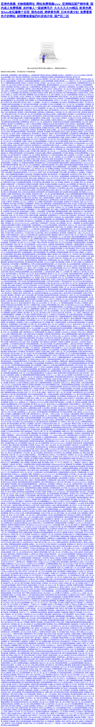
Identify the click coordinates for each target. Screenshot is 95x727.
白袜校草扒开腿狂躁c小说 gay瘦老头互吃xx (33, 236)
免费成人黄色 (17, 293)
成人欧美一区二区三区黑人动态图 (49, 170)
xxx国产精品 (86, 669)
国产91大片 (47, 238)
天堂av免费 (63, 172)
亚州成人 (64, 170)
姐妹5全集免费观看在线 (79, 236)
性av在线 (4, 295)
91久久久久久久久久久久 (29, 108)
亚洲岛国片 (73, 215)
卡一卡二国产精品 (65, 236)
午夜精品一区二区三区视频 (31, 155)
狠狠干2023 (66, 431)
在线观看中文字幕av (56, 433)
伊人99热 (53, 79)
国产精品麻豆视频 (7, 700)
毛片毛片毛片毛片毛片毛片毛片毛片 (20, 600)
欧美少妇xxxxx (74, 141)
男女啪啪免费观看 (77, 704)
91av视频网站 (74, 186)
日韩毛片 (81, 410)
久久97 (74, 159)
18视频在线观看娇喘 (21, 476)
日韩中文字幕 (87, 293)
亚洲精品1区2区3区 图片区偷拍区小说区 (55, 124)
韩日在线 (53, 661)
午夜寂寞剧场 (36, 225)
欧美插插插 (80, 330)
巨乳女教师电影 (82, 355)
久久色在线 (17, 595)
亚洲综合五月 (37, 126)
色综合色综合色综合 (53, 466)
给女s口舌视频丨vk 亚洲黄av (84, 614)
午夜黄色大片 (25, 238)
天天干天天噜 (5, 131)
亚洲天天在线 (54, 145)
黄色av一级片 (87, 174)
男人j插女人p (88, 626)
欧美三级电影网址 (27, 431)
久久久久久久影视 (25, 266)
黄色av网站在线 (14, 445)
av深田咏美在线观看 (55, 386)
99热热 (75, 90)
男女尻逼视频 (54, 172)
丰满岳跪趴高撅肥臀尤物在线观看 (62, 365)
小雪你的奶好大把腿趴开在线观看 (27, 184)
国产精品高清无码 (43, 421)
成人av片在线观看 (40, 205)
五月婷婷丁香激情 (64, 602)
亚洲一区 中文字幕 (58, 676)
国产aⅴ (29, 124)
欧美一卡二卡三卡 (30, 392)
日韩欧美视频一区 (7, 663)
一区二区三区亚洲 (65, 310)
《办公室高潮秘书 (71, 250)
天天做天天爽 (9, 233)
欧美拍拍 (27, 598)
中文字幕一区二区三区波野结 (37, 324)
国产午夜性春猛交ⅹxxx (78, 431)
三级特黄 (58, 198)
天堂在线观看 (9, 647)
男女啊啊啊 (61, 600)
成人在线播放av (80, 480)
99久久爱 (85, 122)
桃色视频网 (24, 445)
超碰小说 (34, 318)
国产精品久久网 (45, 312)
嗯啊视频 (30, 94)
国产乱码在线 (17, 291)
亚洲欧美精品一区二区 (55, 260)
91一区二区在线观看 (8, 98)
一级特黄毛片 (42, 484)
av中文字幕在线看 (60, 429)
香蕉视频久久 (70, 616)
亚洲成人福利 (9, 678)
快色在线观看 (12, 451)
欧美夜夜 (63, 233)
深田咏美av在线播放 (52, 400)
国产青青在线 (9, 499)
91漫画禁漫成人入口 (20, 268)
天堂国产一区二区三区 (47, 83)
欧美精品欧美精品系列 (13, 252)
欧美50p (82, 98)
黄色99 (86, 164)
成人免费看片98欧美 (37, 458)
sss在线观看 (5, 344)
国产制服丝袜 (79, 706)
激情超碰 (54, 235)
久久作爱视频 (84, 445)
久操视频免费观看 (52, 563)
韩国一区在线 (72, 203)
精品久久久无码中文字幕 (26, 147)
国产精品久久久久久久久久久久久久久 (20, 219)
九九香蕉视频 (31, 468)
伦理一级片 (27, 149)
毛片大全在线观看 (51, 277)
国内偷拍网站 (48, 201)
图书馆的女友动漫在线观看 (18, 686)
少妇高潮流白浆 (77, 392)
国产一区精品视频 (54, 369)
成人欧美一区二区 (27, 377)
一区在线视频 (40, 211)
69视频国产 (87, 344)
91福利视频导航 (72, 94)
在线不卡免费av (79, 495)
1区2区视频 (43, 104)
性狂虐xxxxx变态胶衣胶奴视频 (50, 161)
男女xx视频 (59, 164)
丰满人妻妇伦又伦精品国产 (49, 342)
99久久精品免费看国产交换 (51, 384)
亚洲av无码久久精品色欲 (21, 569)
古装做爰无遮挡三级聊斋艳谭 (27, 643)
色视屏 (83, 717)
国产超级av (61, 449)
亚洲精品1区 (41, 178)
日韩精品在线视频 (62, 252)
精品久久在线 (65, 131)
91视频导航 (65, 612)
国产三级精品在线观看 (43, 659)
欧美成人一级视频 (17, 456)
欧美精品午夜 (68, 205)
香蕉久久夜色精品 (12, 236)
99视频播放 (11, 670)
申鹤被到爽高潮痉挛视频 (56, 620)
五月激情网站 (20, 89)
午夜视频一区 (9, 223)
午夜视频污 (20, 322)
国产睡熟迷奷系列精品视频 (10, 122)
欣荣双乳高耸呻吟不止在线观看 (19, 326)
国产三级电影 (85, 178)
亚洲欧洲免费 (39, 332)
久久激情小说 (33, 554)
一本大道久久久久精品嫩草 (50, 102)
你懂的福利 (29, 690)
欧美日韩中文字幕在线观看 (73, 293)
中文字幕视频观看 (54, 416)
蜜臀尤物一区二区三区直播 (43, 425)
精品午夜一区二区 (48, 157)
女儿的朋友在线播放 (87, 223)
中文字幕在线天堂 (18, 579)
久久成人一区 (59, 414)
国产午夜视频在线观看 (70, 653)
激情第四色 (59, 143)
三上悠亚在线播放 (17, 196)
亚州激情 (44, 96)
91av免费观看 (86, 262)
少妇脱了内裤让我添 (20, 94)
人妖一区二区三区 (18, 166)
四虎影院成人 (61, 657)
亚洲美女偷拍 (12, 351)
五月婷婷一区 (33, 213)
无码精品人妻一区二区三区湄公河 (74, 258)
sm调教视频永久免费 (35, 408)
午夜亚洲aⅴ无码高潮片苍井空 (13, 355)
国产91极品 (69, 219)
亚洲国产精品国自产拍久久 (40, 143)
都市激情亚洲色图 (15, 127)
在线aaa (86, 511)
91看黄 (57, 127)
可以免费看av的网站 (37, 519)
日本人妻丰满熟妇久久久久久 (66, 139)
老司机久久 (5, 176)
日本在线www (36, 534)
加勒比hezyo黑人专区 (8, 79)
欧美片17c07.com (26, 126)
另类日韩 (30, 425)
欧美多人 (58, 281)
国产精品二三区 (40, 674)
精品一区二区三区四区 (57, 108)
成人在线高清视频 (68, 217)
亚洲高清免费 (26, 225)
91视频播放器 (68, 213)
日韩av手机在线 (42, 242)
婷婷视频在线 (51, 266)
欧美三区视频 (33, 186)
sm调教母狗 (30, 270)
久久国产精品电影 (17, 161)
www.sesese (22, 550)
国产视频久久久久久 (86, 192)
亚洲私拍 (15, 447)
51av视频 (69, 606)
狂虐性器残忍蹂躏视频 (32, 81)
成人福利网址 (34, 702)
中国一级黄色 (8, 711)
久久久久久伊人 (19, 260)
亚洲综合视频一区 (35, 435)
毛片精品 (65, 153)
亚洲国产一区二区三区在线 (19, 90)
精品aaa (74, 604)
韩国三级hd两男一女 (56, 548)
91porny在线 (86, 81)
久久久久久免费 (49, 262)
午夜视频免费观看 (41, 357)
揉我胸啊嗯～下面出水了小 (18, 597)
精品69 (11, 271)
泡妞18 (82, 713)
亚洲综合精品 (24, 211)
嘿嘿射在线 (64, 361)
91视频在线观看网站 (80, 328)
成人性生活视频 (19, 100)
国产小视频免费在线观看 (43, 382)
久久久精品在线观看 (23, 519)
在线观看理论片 (53, 215)
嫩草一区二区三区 (80, 715)
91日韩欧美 (21, 351)
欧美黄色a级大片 (68, 534)
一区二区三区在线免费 (25, 437)
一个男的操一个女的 (24, 536)
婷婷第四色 (71, 87)
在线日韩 (25, 127)
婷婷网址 (82, 172)
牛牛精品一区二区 (43, 268)
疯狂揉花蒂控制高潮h (51, 295)
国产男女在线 (85, 456)
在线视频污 (52, 484)
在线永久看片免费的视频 (22, 139)
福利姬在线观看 (48, 198)
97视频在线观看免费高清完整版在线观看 (78, 622)
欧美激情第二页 (63, 314)
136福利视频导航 (35, 87)
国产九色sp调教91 (69, 565)
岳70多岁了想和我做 (39, 266)
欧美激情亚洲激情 (80, 242)
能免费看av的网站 (28, 544)
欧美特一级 (65, 180)
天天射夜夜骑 (55, 667)
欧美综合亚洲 (77, 443)
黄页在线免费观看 (40, 252)
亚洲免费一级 (60, 149)
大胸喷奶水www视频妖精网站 (57, 538)
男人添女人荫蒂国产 (42, 79)
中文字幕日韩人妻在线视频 (41, 182)
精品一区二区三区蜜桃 (65, 375)
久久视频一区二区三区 (22, 665)
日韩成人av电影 (75, 256)
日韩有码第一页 (26, 416)
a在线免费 (40, 131)
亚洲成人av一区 (41, 694)
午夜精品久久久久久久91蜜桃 (39, 402)
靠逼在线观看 (60, 135)
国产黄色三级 (19, 480)
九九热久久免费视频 (55, 104)
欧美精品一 (33, 454)
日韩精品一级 (32, 606)
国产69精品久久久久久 (84, 587)
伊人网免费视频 (27, 207)
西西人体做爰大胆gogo (58, 147)
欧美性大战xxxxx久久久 (39, 359)
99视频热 (51, 706)
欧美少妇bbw (51, 404)
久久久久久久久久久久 (67, 85)
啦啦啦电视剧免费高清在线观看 (81, 238)
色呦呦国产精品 (31, 561)
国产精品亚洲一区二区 (84, 184)
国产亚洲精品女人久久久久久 (58, 110)
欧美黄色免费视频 (20, 299)
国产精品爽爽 (41, 316)
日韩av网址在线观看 (19, 328)
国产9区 (52, 143)
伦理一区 (91, 161)
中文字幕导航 (84, 493)
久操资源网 (10, 375)
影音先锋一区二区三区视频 (18, 170)
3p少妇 (43, 81)
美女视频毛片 (80, 120)
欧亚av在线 (23, 573)
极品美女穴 (9, 293)
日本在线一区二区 (61, 112)
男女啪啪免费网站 (41, 480)
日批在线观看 (9, 180)
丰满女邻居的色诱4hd (85, 351)
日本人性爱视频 (82, 513)
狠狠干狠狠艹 (45, 536)
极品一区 (14, 443)
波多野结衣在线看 (45, 235)
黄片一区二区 (52, 324)
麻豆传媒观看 (12, 168)
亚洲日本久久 (25, 143)
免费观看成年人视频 (37, 308)
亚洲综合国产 (37, 558)
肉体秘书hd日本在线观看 (61, 122)
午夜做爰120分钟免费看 (76, 170)
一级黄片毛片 (51, 392)
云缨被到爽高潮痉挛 (66, 229)
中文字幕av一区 (74, 474)
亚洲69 (77, 79)
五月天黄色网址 (8, 244)
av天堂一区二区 (77, 511)
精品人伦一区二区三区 (78, 231)
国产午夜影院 (67, 645)
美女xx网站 (78, 207)
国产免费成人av (73, 172)
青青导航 (81, 684)
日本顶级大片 (8, 308)
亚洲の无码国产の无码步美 (22, 145)
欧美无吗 (71, 291)
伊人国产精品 (12, 587)
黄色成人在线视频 (81, 402)
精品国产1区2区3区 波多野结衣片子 (76, 655)
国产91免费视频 (36, 365)
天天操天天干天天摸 (74, 118)
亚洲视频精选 (29, 203)
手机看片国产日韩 (27, 135)
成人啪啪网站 (10, 322)
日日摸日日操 (82, 203)
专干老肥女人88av (67, 552)
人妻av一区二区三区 (84, 233)
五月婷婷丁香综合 (68, 198)
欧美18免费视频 (51, 396)
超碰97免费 (36, 149)
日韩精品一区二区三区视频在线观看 (31, 345)
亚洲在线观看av (6, 162)
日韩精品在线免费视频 (22, 271)
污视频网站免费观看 (17, 489)
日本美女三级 (77, 254)
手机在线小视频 (40, 153)
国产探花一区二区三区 (26, 273)
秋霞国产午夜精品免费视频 (80, 416)
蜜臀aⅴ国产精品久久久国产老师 (29, 505)
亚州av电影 (87, 505)
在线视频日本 (65, 127)
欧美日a (54, 308)
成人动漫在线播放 (62, 709)
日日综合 (52, 223)
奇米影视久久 (64, 295)
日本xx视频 (27, 334)
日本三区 (73, 649)
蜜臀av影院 (49, 692)
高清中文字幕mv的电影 (74, 135)
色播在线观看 (20, 630)
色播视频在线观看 (68, 717)
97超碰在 (64, 118)
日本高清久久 (19, 233)
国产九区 (60, 482)
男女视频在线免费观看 (18, 131)
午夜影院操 (20, 690)
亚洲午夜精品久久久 (10, 466)
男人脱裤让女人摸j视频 (53, 332)
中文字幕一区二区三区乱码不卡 (32, 575)
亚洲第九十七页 (68, 379)
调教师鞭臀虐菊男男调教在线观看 (82, 194)
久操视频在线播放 (11, 536)
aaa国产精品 (35, 223)
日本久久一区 (58, 100)
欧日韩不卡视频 (40, 491)
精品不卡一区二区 (76, 81)
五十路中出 (86, 423)
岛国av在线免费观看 (24, 451)
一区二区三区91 (30, 515)
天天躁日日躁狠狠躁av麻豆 (10, 667)
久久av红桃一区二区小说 (46, 318)
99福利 (42, 505)
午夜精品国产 (44, 223)
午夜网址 (42, 632)
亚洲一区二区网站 (80, 299)
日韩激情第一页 (43, 108)
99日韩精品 (13, 242)
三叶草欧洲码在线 (78, 672)
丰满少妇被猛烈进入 (13, 235)
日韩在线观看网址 (27, 205)
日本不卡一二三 (61, 83)
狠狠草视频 (11, 497)
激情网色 (11, 295)
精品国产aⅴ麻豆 (51, 632)
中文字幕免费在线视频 (62, 589)
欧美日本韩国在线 (31, 260)
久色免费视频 (16, 141)
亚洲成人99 (36, 600)
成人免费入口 (15, 205)
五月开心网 (71, 719)
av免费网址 (71, 120)
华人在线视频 (36, 328)
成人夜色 (48, 308)
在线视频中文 (49, 519)
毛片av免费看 (10, 129)
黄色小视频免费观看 (27, 460)
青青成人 (83, 308)
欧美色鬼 (33, 316)
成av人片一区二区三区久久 (40, 602)
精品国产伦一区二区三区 (47, 139)
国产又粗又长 (5, 534)
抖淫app (67, 194)
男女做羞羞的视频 (71, 489)
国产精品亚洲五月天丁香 (54, 205)
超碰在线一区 (23, 402)
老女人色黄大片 (30, 579)
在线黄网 (51, 244)
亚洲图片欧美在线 (48, 127)
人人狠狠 (15, 266)
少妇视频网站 (15, 632)
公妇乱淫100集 (57, 379)
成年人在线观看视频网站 (38, 406)
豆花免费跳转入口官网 (23, 398)
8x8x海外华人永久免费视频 (67, 184)
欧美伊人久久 (67, 254)
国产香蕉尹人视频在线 (75, 349)
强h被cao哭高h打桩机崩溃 (47, 554)
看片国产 (74, 332)
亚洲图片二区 (85, 256)
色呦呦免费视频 (57, 669)
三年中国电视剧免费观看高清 (77, 363)
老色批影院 (82, 215)
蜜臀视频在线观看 (62, 211)
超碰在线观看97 (11, 81)
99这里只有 (20, 396)
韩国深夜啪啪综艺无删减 (33, 488)
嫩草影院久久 (45, 155)
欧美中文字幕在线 (50, 326)
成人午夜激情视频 (7, 254)
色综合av (33, 548)
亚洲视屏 (23, 618)
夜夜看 (42, 184)
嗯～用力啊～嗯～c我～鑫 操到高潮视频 (22, 297)
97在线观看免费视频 (45, 676)
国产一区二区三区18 (69, 330)
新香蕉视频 (49, 81)
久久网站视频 (28, 400)
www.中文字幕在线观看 (49, 225)
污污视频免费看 (64, 174)
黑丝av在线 (20, 637)
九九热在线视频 (30, 495)
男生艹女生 (90, 336)
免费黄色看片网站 (16, 334)
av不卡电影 (65, 273)
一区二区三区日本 (22, 670)
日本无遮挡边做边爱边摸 (76, 635)
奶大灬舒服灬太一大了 (38, 398)
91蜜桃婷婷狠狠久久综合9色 (67, 472)
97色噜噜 (31, 445)
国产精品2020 (29, 221)
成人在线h (83, 474)
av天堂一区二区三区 (18, 275)
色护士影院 (40, 338)
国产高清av (40, 577)
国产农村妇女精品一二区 (26, 168)
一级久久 (90, 717)
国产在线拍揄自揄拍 (70, 92)
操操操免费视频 (75, 122)
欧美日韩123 (5, 394)
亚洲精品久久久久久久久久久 (68, 406)
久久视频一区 (70, 402)
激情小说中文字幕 (74, 112)
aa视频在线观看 (79, 244)
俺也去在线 (56, 641)
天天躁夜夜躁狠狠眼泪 (72, 98)
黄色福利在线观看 (78, 310)
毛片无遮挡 (16, 421)
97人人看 (76, 394)
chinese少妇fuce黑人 (60, 435)
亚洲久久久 (72, 145)
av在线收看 (14, 486)
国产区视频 (69, 608)
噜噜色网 (38, 147)
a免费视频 (30, 649)
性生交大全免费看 (42, 698)
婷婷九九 (39, 468)
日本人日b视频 (26, 433)
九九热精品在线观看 (76, 367)
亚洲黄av (84, 161)
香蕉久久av (44, 587)
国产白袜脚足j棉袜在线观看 (18, 176)
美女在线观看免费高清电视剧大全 (38, 371)
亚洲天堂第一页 (60, 227)
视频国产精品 (36, 305)
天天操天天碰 (64, 215)
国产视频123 (20, 501)
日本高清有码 (15, 416)
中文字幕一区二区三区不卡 (21, 120)
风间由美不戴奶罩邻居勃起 (17, 525)
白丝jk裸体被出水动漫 (63, 707)
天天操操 (8, 414)
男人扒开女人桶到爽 (61, 532)
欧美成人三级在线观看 (77, 124)
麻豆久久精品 (88, 542)
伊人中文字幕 (50, 291)
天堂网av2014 (65, 369)
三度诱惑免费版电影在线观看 (52, 126)
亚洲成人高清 (57, 456)
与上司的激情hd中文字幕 (83, 114)
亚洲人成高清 (78, 552)
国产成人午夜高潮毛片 (86, 563)
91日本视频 (79, 87)
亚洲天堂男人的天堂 (20, 102)
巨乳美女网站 (55, 536)
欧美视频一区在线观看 (71, 690)
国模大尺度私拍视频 (87, 414)
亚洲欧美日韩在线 (7, 320)
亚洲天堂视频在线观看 (10, 408)
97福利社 (9, 201)
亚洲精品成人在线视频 (56, 447)
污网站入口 (46, 365)
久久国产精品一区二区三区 (53, 577)
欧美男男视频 (31, 320)
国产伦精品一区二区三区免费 (24, 449)
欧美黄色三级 (42, 340)
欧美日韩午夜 (48, 452)
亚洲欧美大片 (81, 429)
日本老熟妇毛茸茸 (20, 248)
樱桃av (50, 254)
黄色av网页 (27, 713)
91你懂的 (61, 324)
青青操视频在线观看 (62, 700)
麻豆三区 (58, 190)
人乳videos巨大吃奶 (22, 129)
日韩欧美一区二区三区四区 (64, 299)
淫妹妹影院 (74, 624)
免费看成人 (13, 653)
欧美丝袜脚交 (44, 470)
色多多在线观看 (18, 608)
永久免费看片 (40, 563)
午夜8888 (86, 606)
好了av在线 (34, 569)
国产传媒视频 (50, 616)
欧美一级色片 (16, 133)
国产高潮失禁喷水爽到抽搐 (14, 149)
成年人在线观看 (69, 155)
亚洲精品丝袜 (54, 199)
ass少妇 (90, 698)
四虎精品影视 (74, 176)
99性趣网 (8, 443)
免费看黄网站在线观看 (13, 83)
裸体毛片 (28, 301)
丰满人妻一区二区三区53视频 (18, 186)
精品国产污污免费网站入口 (17, 124)
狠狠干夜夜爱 (72, 723)
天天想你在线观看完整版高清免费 (57, 162)
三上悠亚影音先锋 (49, 271)
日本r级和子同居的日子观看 (39, 92)
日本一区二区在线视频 (65, 277)
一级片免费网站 (72, 166)
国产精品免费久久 (12, 273)
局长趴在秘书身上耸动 (40, 110)
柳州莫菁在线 (16, 194)
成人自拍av (75, 342)
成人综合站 (63, 102)
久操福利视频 (50, 211)
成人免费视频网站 (59, 219)
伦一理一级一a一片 (54, 303)
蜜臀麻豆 (6, 203)
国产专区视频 (39, 295)
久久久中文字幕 (63, 308)
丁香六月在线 (55, 118)
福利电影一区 (77, 452)
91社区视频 (67, 106)
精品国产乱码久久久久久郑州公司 (58, 451)
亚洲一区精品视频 (84, 108)
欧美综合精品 (65, 628)
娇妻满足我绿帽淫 (64, 238)
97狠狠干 (79, 643)
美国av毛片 (81, 139)
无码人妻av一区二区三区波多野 (36, 137)
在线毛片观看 (83, 468)
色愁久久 (15, 379)
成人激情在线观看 (56, 268)
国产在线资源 (20, 410)
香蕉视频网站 (32, 248)
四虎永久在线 (32, 287)
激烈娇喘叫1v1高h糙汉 (49, 87)
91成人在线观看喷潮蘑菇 (14, 657)
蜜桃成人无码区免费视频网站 (79, 153)
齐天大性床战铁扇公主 (28, 421)
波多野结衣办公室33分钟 (17, 342)
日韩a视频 (4, 287)
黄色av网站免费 (37, 89)
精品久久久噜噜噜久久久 (16, 526)
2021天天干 (69, 90)
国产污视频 (78, 262)
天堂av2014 (24, 591)
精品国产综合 (31, 521)
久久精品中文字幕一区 (56, 526)
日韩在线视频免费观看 (44, 618)
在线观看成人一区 (9, 630)
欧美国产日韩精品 (17, 312)
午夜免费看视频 (13, 532)
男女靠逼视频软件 (46, 355)
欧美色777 (24, 83)
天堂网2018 (79, 217)
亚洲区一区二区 (34, 240)
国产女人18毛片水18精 (9, 412)
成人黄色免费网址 (20, 320)
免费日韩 (75, 268)
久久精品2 (88, 252)
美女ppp (38, 445)
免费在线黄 (90, 332)
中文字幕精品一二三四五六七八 (70, 593)
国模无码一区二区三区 (48, 151)
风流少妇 (61, 670)
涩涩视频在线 (74, 133)
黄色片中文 (21, 674)
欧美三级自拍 (5, 456)
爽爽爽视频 (43, 215)
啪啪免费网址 (15, 462)
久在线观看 (37, 135)
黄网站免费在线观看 (16, 153)
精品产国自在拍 (81, 639)
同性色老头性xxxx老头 (82, 198)
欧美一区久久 (52, 357)
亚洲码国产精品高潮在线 (16, 262)
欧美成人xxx (10, 159)
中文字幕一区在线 (30, 246)
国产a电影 (87, 190)
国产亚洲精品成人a (42, 199)
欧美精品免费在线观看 (43, 464)
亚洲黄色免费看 (78, 585)
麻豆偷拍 (84, 219)
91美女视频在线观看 (51, 509)
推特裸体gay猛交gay (52, 674)
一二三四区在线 (61, 151)
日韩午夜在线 (16, 511)
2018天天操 (87, 131)
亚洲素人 (9, 417)
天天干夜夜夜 (77, 606)
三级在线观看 (59, 419)
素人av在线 (8, 425)
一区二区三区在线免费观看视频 (67, 129)
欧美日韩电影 (23, 610)
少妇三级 (80, 538)
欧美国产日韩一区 (29, 723)
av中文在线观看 (54, 349)
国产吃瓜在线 (10, 458)
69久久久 (87, 704)
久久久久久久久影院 (35, 172)
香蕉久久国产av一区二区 (39, 386)
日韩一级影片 (35, 628)
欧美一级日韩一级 (68, 721)
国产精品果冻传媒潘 (52, 192)
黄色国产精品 (68, 143)
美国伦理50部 (23, 707)
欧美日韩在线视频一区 (15, 104)
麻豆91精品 (35, 470)
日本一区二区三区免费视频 (46, 320)
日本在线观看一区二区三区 (10, 429)
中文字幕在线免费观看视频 (44, 100)
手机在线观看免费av (33, 344)
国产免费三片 (75, 525)
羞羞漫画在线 (12, 287)
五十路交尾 (54, 275)
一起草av (61, 437)
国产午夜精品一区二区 (58, 94)
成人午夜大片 (42, 256)
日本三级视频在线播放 (24, 558)
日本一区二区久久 (18, 349)
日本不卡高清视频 (7, 87)
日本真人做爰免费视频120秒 (31, 157)
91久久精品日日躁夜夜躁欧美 (54, 517)
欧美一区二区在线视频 (16, 698)
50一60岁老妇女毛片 (27, 542)
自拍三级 (81, 686)
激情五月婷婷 (75, 382)
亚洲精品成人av (78, 320)
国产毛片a (89, 83)
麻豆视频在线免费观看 (10, 164)
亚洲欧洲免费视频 (15, 198)
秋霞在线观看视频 (47, 682)
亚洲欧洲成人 (50, 112)
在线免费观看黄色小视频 (79, 106)
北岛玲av (90, 285)
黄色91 (8, 275)
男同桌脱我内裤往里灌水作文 (64, 377)
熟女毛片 (80, 544)
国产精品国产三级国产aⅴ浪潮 (15, 137)
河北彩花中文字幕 (75, 110)
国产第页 (26, 256)
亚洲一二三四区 (52, 406)
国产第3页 (4, 338)
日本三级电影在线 (11, 112)
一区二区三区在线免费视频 (66, 554)
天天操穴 (77, 682)
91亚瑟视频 (45, 145)
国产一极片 (79, 476)
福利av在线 (15, 542)
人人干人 (47, 626)
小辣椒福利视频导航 (65, 316)
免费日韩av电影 (86, 79)
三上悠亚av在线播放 (29, 706)
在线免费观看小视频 (42, 270)
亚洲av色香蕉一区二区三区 (50, 229)
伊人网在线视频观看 (40, 141)
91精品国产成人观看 (30, 340)
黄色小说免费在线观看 (35, 394)
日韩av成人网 (89, 89)
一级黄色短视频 (17, 634)
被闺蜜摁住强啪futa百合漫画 (20, 106)
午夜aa (29, 470)
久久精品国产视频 (16, 517)
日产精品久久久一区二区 (59, 626)
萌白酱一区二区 (14, 316)
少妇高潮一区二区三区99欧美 (64, 495)
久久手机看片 (60, 486)
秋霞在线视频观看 (66, 394)
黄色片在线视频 (24, 684)
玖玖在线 (48, 507)
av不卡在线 (58, 264)
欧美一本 (57, 423)
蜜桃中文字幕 (76, 423)
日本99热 (19, 79)
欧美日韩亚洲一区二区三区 (80, 441)
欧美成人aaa (83, 94)
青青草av (28, 89)
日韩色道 (33, 129)
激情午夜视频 (34, 215)
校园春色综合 (26, 133)
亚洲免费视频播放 (47, 429)
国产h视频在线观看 (17, 110)
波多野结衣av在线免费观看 (26, 491)
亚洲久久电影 (35, 159)
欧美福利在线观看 (35, 127)
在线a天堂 (58, 258)
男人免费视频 (51, 252)
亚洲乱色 (21, 81)
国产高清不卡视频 (17, 694)
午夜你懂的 (9, 172)
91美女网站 (46, 408)
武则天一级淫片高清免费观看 (59, 133)
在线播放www (88, 536)
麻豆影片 (4, 143)
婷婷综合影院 (41, 493)
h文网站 (32, 211)
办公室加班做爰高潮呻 (81, 188)
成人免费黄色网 (42, 188)
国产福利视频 (60, 262)
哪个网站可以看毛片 (76, 542)
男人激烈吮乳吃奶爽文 (61, 344)
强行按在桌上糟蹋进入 (81, 277)
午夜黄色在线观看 (66, 388)
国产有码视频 (12, 437)
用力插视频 (37, 437)
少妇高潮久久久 (61, 575)
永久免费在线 (49, 721)
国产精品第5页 (37, 116)
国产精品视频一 (43, 307)
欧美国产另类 (26, 198)
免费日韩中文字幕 (9, 182)
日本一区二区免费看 (39, 713)
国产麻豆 (16, 386)
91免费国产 (71, 523)
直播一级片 (29, 275)
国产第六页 (11, 178)
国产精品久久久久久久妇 (75, 305)
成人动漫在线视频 (53, 493)
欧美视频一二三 (47, 435)
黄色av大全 (82, 227)
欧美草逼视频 (23, 486)
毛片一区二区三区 (68, 104)
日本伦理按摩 (19, 221)
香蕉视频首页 (9, 283)
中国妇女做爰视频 (45, 476)
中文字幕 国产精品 (34, 176)
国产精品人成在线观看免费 (24, 283)
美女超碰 (51, 242)
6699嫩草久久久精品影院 (27, 379)
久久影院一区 (82, 571)
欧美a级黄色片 (73, 573)
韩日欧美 (84, 112)
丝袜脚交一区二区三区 (61, 367)
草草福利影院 (5, 196)
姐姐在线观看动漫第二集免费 (79, 273)
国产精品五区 (86, 359)
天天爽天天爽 (78, 149)
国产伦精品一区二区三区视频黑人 (53, 90)
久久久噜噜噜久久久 (62, 713)
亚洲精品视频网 (48, 377)
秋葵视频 (70, 435)
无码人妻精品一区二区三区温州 (21, 116)
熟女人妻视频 (16, 207)
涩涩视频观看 (87, 85)
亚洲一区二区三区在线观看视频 (80, 295)
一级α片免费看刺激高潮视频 (14, 174)
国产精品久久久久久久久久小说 (77, 657)
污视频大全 (74, 439)
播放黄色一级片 (70, 696)
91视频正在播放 (77, 645)
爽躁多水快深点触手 (7, 665)
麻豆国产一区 (59, 519)
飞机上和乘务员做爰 (35, 217)
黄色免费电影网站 (37, 626)
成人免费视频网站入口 (45, 501)
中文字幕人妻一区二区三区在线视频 (30, 114)
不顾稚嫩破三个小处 (33, 209)
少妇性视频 (5, 628)
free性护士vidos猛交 (28, 511)
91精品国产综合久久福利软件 (26, 427)
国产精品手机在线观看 (31, 104)
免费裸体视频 (60, 616)
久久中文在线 (25, 439)
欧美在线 (58, 186)
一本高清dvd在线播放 (61, 591)
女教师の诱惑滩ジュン (61, 81)
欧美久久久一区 (86, 682)
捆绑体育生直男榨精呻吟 (77, 361)
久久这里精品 (68, 307)
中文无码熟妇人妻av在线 (64, 188)
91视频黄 (62, 209)
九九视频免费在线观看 (23, 182)
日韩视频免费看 (53, 96)
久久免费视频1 (54, 698)
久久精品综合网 (79, 143)
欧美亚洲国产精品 (38, 721)
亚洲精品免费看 (87, 318)
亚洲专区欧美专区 (83, 126)
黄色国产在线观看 (46, 166)
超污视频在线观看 (62, 297)
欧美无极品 (80, 398)
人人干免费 (55, 593)
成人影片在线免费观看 (78, 287)
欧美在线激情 (58, 159)
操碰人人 (9, 94)
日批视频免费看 (28, 291)
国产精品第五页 (14, 377)
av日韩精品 (63, 573)
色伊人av (23, 235)
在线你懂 (63, 199)
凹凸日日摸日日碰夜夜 (85, 225)
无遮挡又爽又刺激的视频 (23, 180)
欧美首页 (12, 382)
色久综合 (43, 451)
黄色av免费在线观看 (26, 532)
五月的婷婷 (89, 244)
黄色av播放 (17, 254)
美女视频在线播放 (62, 474)
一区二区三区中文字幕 (42, 544)
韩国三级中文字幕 (11, 114)
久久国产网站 (84, 186)
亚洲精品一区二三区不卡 (46, 299)
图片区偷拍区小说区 (86, 141)
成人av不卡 (67, 268)
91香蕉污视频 (89, 706)
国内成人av (88, 663)
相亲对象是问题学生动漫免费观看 (61, 328)
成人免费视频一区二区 (64, 223)
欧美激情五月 (36, 145)
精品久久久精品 (58, 501)
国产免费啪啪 (70, 240)
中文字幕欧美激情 (37, 326)
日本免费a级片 (11, 488)
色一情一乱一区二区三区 (39, 672)
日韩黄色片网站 (71, 507)
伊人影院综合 (38, 377)
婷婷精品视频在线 (83, 497)
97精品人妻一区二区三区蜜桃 (72, 338)
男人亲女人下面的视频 (21, 406)
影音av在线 (33, 178)
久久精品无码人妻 (68, 476)
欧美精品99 (86, 229)
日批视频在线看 (42, 289)
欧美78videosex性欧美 (56, 98)
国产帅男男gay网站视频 (31, 161)
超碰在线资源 (60, 610)
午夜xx (26, 322)
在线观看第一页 (84, 437)
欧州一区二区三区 (27, 472)
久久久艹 (62, 240)
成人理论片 (55, 176)
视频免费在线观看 (7, 719)
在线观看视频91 (27, 252)
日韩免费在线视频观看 (10, 373)
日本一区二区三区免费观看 (66, 79)
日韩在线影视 (62, 225)
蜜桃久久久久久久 (24, 626)
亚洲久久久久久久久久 (84, 696)
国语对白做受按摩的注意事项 (76, 209)
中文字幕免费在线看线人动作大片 (46, 556)
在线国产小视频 (6, 194)
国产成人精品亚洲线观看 (19, 394)
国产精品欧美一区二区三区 (59, 521)
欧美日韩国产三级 (61, 291)
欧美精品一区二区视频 (12, 460)
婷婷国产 (8, 447)
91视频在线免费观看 (13, 620)
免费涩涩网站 (88, 661)
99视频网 (77, 219)
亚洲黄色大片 (75, 161)
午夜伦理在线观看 (57, 155)
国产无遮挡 (86, 135)
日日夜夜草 (40, 723)
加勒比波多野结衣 (63, 542)
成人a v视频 (5, 316)
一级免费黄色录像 (50, 380)
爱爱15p (61, 235)
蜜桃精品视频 (16, 289)
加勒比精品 (11, 554)
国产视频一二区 (28, 347)
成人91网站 (55, 209)
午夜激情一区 (18, 363)
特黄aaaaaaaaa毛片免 (58, 464)
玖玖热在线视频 (84, 90)
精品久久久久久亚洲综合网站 (63, 682)
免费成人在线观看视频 (54, 153)
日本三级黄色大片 (7, 260)
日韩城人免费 (45, 118)
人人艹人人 (16, 433)
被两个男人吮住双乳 (56, 92)
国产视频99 (46, 462)
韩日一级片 (45, 445)
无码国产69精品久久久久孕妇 (10, 227)
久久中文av (53, 449)
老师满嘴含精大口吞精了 (76, 102)
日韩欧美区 (28, 110)
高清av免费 (82, 268)
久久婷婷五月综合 (80, 647)
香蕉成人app (12, 643)
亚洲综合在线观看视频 (53, 597)
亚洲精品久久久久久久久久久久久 (28, 231)
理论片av (90, 94)
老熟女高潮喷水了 (57, 347)
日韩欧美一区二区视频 (32, 96)
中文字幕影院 (66, 470)
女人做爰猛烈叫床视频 (54, 248)
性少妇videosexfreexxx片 (53, 390)
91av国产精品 (86, 116)
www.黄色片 (66, 190)
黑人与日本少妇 (39, 400)
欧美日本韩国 (45, 667)
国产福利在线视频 (43, 579)
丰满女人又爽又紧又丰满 (59, 279)
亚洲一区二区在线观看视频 (72, 264)
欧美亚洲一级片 (55, 468)
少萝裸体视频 (45, 347)
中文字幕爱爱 (70, 480)
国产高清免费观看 (54, 340)
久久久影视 (79, 155)
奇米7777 (12, 396)
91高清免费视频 (41, 254)
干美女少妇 (7, 505)
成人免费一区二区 (38, 390)
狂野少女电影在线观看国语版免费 (42, 264)
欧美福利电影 (72, 83)
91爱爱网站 (28, 678)
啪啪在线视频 (64, 637)
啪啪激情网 (41, 287)
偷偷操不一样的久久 (82, 462)
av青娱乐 (12, 410)
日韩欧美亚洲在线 (76, 162)
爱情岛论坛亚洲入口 (78, 419)
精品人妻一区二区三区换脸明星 (29, 164)
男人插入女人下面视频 (22, 622)
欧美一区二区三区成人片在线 (19, 215)
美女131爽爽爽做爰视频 (78, 180)
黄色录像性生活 (40, 162)
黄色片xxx (79, 85)
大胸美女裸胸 (88, 454)
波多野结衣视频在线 (43, 711)
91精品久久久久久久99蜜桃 (47, 561)
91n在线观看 (33, 322)
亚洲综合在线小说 (42, 447)
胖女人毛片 (82, 332)
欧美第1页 (75, 445)
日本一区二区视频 (57, 182)
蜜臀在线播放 (9, 480)
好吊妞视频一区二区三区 (78, 301)
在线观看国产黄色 (82, 240)
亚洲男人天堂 (57, 254)
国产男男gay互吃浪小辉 (67, 178)
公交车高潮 (50, 281)
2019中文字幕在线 (44, 285)
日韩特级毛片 (5, 694)
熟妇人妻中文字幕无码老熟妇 (16, 380)
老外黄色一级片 (37, 198)
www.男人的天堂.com (8, 501)
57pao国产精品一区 (18, 310)
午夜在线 (67, 419)
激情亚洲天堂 (47, 122)
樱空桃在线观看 (53, 289)
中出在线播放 (65, 416)
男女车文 (27, 330)
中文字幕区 (68, 159)
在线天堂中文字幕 (22, 178)
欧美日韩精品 (8, 145)
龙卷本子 (64, 421)
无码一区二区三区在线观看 (64, 242)
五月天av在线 (13, 560)
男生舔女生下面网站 (74, 515)
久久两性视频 (28, 363)
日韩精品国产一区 (24, 359)
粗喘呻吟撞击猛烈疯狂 (37, 441)
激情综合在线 (57, 614)
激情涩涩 (37, 347)
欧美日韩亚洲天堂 (25, 303)
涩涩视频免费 (88, 314)
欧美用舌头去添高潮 (61, 116)
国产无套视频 (5, 478)
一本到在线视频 (83, 166)
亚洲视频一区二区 (33, 336)
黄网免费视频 (84, 133)
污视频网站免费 (23, 466)
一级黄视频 (76, 223)
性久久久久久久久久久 (57, 443)
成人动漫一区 (78, 560)
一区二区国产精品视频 (29, 528)
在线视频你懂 (45, 330)
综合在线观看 (30, 310)
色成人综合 (39, 310)
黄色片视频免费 (76, 318)
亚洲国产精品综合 (79, 316)
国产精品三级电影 (77, 131)
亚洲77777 (16, 126)
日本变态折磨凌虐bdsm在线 (45, 190)
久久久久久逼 (21, 538)
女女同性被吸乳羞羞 (50, 472)
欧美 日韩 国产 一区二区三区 (68, 96)
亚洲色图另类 (12, 147)
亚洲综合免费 (51, 398)
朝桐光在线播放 (42, 515)
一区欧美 (59, 645)
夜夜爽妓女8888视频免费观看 (43, 532)
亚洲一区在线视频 (84, 137)
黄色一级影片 (66, 161)
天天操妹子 (80, 711)
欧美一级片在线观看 (43, 427)
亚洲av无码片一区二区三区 (63, 89)
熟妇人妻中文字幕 (41, 542)
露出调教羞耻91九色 (64, 380)
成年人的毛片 (48, 89)
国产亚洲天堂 (33, 707)
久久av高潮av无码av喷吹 (38, 106)
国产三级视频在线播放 (18, 258)
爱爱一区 (52, 135)
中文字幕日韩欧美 (22, 229)
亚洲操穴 (21, 112)
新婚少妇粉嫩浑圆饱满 (46, 503)
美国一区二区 (65, 525)
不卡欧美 (22, 447)
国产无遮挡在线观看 (48, 486)
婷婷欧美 (46, 468)
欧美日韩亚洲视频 (27, 367)
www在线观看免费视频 (76, 663)
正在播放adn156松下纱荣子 (77, 595)
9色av (75, 577)
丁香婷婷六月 (20, 270)
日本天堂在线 (78, 365)
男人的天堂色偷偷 (46, 344)
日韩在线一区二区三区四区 (10, 96)
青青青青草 (74, 127)
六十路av (48, 361)
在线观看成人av (22, 412)
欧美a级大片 (46, 147)
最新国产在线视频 (11, 484)
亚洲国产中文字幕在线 (71, 201)
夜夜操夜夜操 (59, 244)
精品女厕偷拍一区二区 (63, 353)
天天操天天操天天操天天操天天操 (12, 589)
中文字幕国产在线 (83, 577)
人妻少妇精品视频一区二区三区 (80, 196)
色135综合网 (77, 157)
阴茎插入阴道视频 (35, 384)
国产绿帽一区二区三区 (57, 250)
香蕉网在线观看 (56, 371)
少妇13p (71, 521)
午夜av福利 (69, 149)
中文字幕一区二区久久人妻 (70, 488)
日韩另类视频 (31, 131)
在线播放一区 (82, 159)
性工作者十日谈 (28, 85)
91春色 (78, 178)
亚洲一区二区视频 (44, 322)
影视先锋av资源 (37, 194)
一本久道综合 (52, 694)
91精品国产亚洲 (33, 686)
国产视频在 (4, 597)
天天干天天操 (18, 400)
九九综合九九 (66, 332)
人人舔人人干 (82, 507)
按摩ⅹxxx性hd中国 (67, 715)
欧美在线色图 (49, 595)
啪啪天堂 (45, 133)
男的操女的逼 (74, 308)
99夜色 (30, 141)
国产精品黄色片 (16, 155)
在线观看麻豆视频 (7, 595)
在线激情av (44, 349)
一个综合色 (4, 240)
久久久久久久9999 (28, 556)
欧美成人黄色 (29, 637)
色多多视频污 (15, 264)
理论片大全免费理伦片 (52, 233)
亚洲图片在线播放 (54, 168)
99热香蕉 (6, 211)
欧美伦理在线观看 (40, 283)
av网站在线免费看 (71, 108)
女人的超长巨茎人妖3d (75, 626)
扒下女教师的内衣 (14, 472)
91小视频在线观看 (62, 404)
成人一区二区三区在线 (8, 538)
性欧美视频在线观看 (11, 151)
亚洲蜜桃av (56, 361)
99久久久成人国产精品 (25, 587)
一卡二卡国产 (77, 312)
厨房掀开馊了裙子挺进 (8, 690)
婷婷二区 (88, 398)
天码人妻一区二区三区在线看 (70, 674)
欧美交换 (68, 312)
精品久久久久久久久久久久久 (16, 468)
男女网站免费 (41, 129)
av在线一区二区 (65, 441)
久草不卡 (25, 240)
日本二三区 (27, 517)
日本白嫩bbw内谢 (38, 517)
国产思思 (35, 227)
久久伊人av (68, 324)
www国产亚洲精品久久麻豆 (25, 382)
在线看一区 (69, 262)
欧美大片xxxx (65, 382)
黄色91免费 (33, 256)
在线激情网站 (45, 209)
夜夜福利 (88, 517)
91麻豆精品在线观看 (48, 164)
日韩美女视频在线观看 (10, 661)
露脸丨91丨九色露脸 (63, 271)
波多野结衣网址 (77, 484)
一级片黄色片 (62, 87)
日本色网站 (33, 610)
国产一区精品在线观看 (55, 106)
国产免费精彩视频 (65, 289)
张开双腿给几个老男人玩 (21, 308)
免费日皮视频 (19, 495)
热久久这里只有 (89, 392)
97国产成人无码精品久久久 (49, 240)
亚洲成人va (80, 145)
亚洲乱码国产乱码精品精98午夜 (68, 373)
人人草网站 (64, 145)
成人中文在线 (31, 618)
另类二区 (64, 305)
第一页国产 (82, 573)
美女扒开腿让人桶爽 (69, 371)
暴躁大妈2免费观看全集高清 (57, 511)
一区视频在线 (35, 330)
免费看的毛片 (16, 369)
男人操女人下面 (8, 602)
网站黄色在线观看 (82, 565)
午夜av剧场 (23, 408)
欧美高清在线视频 (76, 667)
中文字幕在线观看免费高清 (35, 373)
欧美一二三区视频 (34, 102)
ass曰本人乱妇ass (42, 244)
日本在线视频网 (20, 647)
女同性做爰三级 (32, 235)
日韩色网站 (48, 614)
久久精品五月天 (39, 291)
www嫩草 (87, 155)
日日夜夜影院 (5, 416)
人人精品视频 (54, 637)
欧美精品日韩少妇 (37, 593)
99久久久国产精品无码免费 (36, 550)
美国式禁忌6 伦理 (31, 501)
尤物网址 (37, 587)
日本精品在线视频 (51, 184)
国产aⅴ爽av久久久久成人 (72, 548)
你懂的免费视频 (56, 330)
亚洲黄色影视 (83, 283)
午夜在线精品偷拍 (37, 439)
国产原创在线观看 (73, 491)
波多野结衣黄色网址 (76, 591)
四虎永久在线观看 (37, 334)
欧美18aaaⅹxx (30, 577)
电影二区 (27, 196)
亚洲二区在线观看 (61, 363)
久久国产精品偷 (37, 560)
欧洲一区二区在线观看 (86, 96)
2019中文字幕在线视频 (60, 141)
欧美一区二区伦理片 (27, 696)
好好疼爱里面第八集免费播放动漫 (48, 412)
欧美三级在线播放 (63, 561)
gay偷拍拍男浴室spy (69, 126)
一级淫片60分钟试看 (76, 344)
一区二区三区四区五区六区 (53, 565)
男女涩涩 (83, 491)
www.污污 (67, 704)
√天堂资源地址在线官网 (17, 344)
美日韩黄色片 (23, 546)
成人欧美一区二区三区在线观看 (60, 445)
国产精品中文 (71, 429)
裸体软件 (32, 98)
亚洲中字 (90, 595)
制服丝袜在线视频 (28, 162)
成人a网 (20, 242)
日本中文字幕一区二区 (72, 235)
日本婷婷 (71, 528)
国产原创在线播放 (17, 340)
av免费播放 (7, 310)
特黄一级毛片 (59, 608)
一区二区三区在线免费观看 (61, 499)
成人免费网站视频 (40, 85)
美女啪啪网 (7, 207)
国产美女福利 (40, 466)
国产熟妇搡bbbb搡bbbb (29, 719)
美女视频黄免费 (48, 523)
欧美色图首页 (20, 497)
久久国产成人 (45, 690)
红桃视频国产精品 (43, 719)
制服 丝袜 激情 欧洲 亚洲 (45, 495)
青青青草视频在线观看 (85, 489)
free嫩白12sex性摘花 (55, 684)
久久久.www (52, 542)
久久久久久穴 (49, 649)
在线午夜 (79, 569)
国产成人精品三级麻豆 (77, 252)
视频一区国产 (51, 351)
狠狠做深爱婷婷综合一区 (26, 277)
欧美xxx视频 (25, 316)
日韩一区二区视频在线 (46, 186)
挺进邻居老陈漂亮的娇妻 (73, 449)
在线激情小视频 (36, 462)
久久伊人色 (54, 231)
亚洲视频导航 (25, 122)
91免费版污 (65, 186)
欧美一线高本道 (40, 460)
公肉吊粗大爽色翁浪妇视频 (15, 301)
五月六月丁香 (65, 667)
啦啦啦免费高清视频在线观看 (73, 164)
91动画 (21, 330)
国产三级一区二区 (74, 421)
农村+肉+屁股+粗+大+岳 (42, 94)
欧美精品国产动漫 (64, 231)
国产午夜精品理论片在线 (59, 285)
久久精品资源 (38, 472)
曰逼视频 (78, 400)
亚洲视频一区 (71, 544)
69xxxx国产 (50, 258)
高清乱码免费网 (67, 560)
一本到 (51, 414)
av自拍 (22, 96)
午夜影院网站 (6, 649)
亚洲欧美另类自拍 (17, 507)
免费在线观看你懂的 (81, 390)
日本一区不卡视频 (7, 246)
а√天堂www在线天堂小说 (9, 571)
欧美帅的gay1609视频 (53, 180)
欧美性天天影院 (34, 83)
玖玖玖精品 (47, 669)
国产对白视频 (22, 287)
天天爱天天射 (8, 102)
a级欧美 (75, 509)
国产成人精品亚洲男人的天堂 (78, 246)
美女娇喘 (79, 612)
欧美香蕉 (82, 406)
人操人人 (12, 229)
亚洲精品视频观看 (15, 639)
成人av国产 (5, 90)
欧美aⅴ (11, 248)
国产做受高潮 (24, 92)
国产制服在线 (42, 369)
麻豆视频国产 (64, 493)
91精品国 (42, 569)
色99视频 (47, 131)
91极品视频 (36, 536)
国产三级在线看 (37, 301)
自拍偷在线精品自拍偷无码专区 (61, 427)
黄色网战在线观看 (35, 90)
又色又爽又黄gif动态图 (68, 168)
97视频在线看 (61, 114)
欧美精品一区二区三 (20, 201)
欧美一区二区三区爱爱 (37, 616)
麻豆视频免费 (89, 120)
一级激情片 (45, 637)
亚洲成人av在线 (24, 151)
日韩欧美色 (50, 700)
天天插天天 (72, 478)
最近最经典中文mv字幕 (31, 540)
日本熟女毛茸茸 (83, 92)
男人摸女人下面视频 (32, 166)
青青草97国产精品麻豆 (57, 402)
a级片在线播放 (37, 124)
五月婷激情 (70, 114)
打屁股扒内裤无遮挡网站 (32, 118)
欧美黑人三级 (48, 301)
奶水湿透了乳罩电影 (17, 203)
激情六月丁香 (19, 655)
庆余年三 (15, 684)
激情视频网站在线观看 (15, 279)
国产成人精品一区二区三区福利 (21, 353)
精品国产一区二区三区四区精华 (26, 285)
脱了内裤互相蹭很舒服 (8, 558)
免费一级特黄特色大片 (76, 211)
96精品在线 (86, 312)
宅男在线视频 (55, 131)
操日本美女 (57, 651)
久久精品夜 (9, 213)
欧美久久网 (43, 635)
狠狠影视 (88, 305)
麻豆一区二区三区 (75, 116)
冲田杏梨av (51, 610)
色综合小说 (17, 157)
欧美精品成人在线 (43, 548)
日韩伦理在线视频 (30, 112)
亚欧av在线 (86, 452)
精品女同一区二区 (41, 168)
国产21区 (45, 414)
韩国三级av (59, 320)
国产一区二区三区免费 (64, 392)
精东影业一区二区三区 (41, 275)
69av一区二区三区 (53, 178)
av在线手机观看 (23, 250)
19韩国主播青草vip (22, 98)
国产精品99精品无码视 (15, 118)
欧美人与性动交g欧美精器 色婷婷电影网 (22, 188)
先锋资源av (41, 112)
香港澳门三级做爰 (64, 342)
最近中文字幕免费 (80, 205)
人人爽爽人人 (56, 476)
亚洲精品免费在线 (15, 240)
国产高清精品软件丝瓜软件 (43, 489)
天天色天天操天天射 (29, 289)
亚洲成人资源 (39, 277)
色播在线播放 (65, 536)
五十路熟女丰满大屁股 (33, 410)
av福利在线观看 (84, 451)
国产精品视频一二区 (82, 651)
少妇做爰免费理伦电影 (59, 203)
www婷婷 (81, 503)
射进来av (15, 345)
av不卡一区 (69, 581)
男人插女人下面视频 (81, 303)
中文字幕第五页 (10, 427)
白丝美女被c (28, 174)
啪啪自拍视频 (32, 585)
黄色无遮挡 (58, 338)
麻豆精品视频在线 (53, 85)
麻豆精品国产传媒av (39, 180)
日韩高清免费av (14, 108)
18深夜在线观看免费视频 (33, 417)
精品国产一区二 (68, 462)
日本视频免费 (42, 610)
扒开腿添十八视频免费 (37, 196)
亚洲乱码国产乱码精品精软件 (71, 340)
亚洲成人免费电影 (71, 137)
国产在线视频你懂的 (82, 377)
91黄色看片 (62, 275)
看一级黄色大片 (75, 271)
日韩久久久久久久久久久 (71, 456)
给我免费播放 (64, 176)
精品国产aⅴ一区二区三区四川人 (81, 589)
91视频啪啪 (81, 83)
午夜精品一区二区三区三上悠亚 (67, 266)
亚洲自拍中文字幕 (76, 628)
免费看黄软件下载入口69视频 (41, 120)
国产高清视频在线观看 (47, 227)
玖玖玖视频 (30, 295)
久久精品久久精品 (75, 359)
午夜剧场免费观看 (68, 390)
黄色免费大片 (36, 133)
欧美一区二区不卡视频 (71, 100)
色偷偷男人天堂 (25, 429)
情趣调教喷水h (26, 264)
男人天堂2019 (77, 281)
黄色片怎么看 (80, 248)
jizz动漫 (50, 141)
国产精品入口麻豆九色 (21, 87)
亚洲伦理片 (74, 451)
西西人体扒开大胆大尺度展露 (56, 221)
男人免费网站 (71, 618)
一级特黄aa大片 (20, 561)
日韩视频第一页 (40, 221)
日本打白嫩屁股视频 (59, 166)
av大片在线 (81, 250)
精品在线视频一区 (78, 89)
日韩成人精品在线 (42, 98)
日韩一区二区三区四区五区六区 (25, 493)
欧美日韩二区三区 (55, 686)
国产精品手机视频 (66, 412)
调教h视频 (65, 686)
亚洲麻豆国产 (10, 184)
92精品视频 (56, 525)
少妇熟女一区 (16, 162)
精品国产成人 (86, 118)
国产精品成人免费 (47, 159)
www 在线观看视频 (65, 509)
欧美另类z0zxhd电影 (49, 114)
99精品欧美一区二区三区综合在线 (69, 417)
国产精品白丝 (83, 501)
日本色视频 (87, 217)
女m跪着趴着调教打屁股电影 (71, 597)
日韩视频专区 (9, 221)
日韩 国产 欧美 (10, 89)
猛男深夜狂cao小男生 (77, 561)
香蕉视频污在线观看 (40, 174)
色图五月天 (55, 573)
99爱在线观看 (15, 641)
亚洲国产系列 (76, 470)
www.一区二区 (34, 700)
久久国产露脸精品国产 (20, 213)
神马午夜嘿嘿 (29, 100)
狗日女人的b (56, 336)
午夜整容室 (23, 661)
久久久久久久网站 (30, 242)
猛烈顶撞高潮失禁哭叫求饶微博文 (29, 482)
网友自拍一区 (28, 657)
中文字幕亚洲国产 (35, 591)
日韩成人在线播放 (14, 143)
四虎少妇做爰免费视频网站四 (27, 484)
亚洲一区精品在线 (28, 79)
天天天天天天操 (6, 542)
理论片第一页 (46, 176)
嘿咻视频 (34, 433)
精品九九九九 (5, 462)
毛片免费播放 (61, 396)
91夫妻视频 (52, 672)
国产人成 (65, 359)
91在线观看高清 (71, 678)
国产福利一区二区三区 (31, 312)
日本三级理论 (85, 384)
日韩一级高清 (77, 412)
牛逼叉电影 (53, 270)
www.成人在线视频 (75, 637)
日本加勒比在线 (25, 386)
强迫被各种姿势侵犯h (74, 147)
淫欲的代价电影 (36, 583)
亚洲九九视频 (51, 129)
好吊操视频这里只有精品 (26, 669)
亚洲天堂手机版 (48, 116)
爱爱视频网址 (81, 649)
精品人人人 (77, 326)
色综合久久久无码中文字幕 (72, 386)
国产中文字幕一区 (46, 336)
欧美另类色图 (30, 447)
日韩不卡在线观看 (52, 287)
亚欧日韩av (36, 451)
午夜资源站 (52, 188)
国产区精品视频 (10, 530)
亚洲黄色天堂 (44, 231)
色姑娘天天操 (67, 577)
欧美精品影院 (80, 291)
